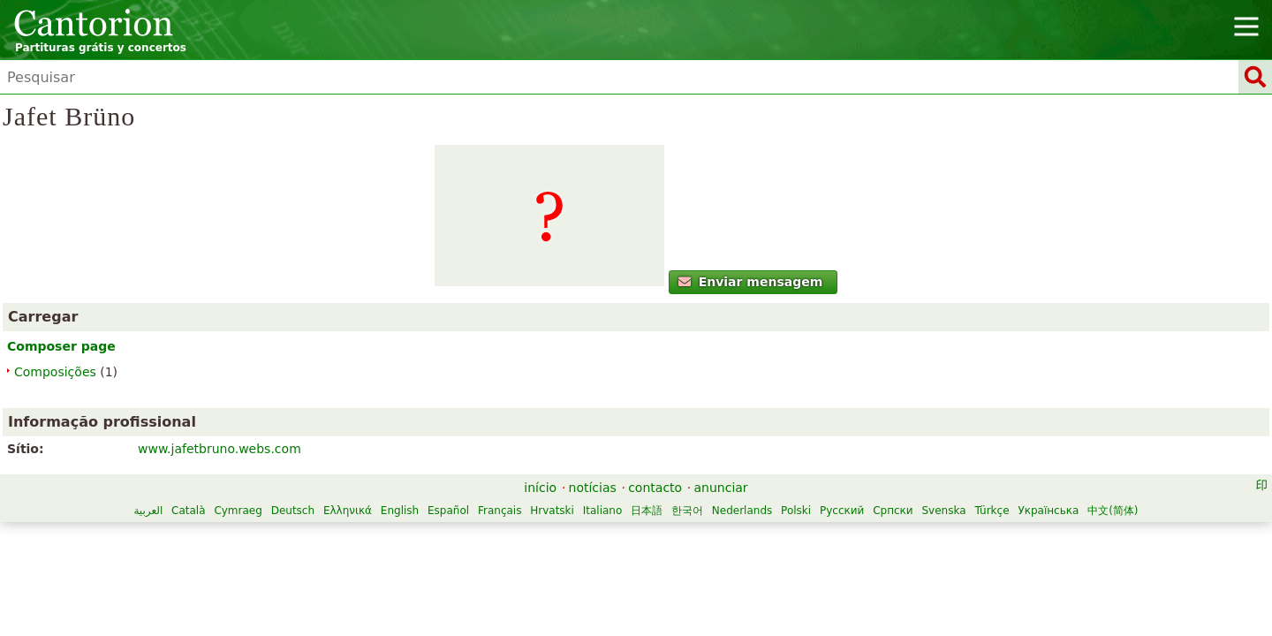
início (540, 497)
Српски (604, 539)
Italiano (820, 520)
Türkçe (702, 539)
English (617, 520)
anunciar (721, 497)
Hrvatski (770, 520)
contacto (655, 497)
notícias (593, 497)
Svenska (654, 539)
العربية (366, 520)
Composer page (262, 413)
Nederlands (453, 539)
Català (405, 520)
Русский (553, 539)
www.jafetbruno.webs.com (658, 225)
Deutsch (510, 520)
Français (716, 520)
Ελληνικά (565, 520)
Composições (256, 439)
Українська (759, 539)
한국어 (904, 520)
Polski (507, 539)
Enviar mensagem (316, 349)
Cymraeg (456, 520)
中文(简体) (824, 539)
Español (665, 520)
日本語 (864, 520)
